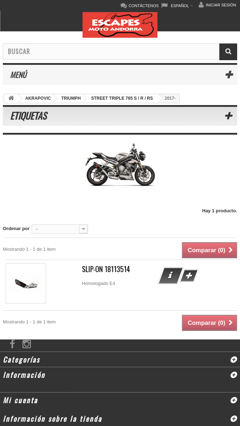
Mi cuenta (20, 400)
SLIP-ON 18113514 (106, 269)
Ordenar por (16, 228)
